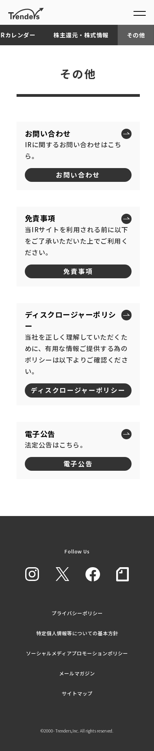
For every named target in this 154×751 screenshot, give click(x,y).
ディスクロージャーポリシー (78, 390)
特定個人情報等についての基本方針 (77, 633)
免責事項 (78, 271)
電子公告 (78, 463)
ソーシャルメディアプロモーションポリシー (77, 653)
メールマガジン (77, 673)
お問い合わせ (78, 174)
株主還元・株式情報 (81, 35)
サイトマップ (77, 693)
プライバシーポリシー (77, 613)
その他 (136, 35)
